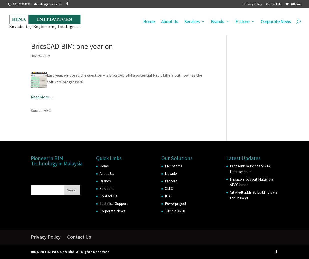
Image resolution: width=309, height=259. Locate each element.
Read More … (42, 96)
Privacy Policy (253, 4)
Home (149, 22)
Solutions (107, 188)
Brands (217, 22)
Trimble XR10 (175, 211)
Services (192, 22)
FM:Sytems (173, 166)
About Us (169, 22)
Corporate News (276, 22)
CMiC (169, 188)
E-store (242, 22)
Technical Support (114, 203)
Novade (171, 173)
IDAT (168, 196)
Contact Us (273, 4)
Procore (171, 181)
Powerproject (175, 203)
